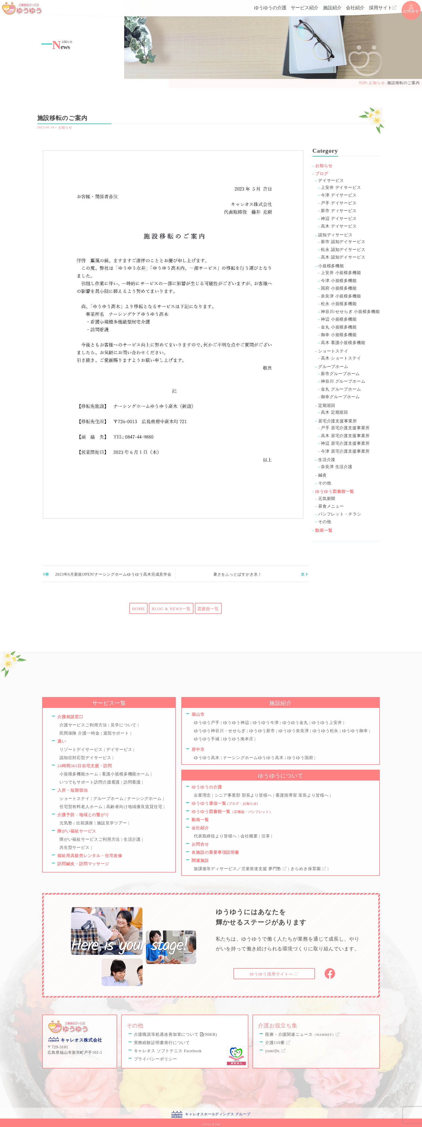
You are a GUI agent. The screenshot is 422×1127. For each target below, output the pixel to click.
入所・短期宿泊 (72, 790)
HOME (138, 609)
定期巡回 (327, 405)
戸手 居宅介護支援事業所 (345, 428)
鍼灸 (322, 475)
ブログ (321, 173)
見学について (124, 725)
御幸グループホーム (340, 397)
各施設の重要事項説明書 (215, 852)
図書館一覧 (208, 609)
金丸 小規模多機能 (339, 327)
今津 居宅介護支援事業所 (345, 451)
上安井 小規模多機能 (341, 273)
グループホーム (333, 366)
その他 (324, 483)
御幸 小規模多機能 (339, 335)
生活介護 (327, 459)
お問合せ (411, 8)
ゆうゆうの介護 (270, 7)
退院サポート (116, 733)
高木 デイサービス (339, 226)
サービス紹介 (304, 7)
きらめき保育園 (309, 869)
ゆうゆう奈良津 (294, 731)
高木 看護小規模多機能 (343, 342)
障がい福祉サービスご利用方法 (90, 839)
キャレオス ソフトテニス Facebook (168, 1050)
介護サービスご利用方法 (84, 725)
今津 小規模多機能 (339, 280)
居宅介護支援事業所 (337, 421)
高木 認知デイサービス (343, 257)
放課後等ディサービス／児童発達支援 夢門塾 (241, 869)
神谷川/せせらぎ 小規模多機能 (350, 311)
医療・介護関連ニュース (302, 1033)
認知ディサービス (335, 235)
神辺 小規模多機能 (339, 319)
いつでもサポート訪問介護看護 (90, 782)
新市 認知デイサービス (343, 241)
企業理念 (203, 795)
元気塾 (67, 823)
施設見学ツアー (113, 823)
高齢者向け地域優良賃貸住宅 (135, 806)
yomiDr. (275, 1050)
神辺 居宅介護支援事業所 (345, 443)
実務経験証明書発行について (162, 1041)
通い (61, 741)
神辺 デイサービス (339, 218)
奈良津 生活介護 (336, 467)
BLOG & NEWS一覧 (171, 609)
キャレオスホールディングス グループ (217, 1113)
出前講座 (85, 823)
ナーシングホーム (145, 798)
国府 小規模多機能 (339, 288)
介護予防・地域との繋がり (83, 815)
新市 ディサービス (339, 210)
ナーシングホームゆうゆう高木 (254, 758)
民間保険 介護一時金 (80, 733)
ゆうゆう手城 (207, 739)
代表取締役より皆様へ (216, 836)
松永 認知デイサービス (343, 249)
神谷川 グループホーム (343, 381)
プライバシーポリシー (155, 1058)
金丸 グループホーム (341, 389)
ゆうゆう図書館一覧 (334, 491)
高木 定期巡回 (334, 412)
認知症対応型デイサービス (86, 758)
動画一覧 (324, 530)
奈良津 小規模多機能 (341, 296)
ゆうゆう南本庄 (239, 739)
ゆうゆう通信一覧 (225, 803)
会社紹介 (355, 7)
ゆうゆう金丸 (296, 722)
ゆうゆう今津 (266, 722)
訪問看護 (133, 782)
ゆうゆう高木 (207, 758)
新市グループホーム (340, 373)
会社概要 (249, 836)
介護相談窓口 (70, 717)
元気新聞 (327, 498)
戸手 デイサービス (339, 203)
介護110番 (277, 1041)
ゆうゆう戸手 (207, 722)
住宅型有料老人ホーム (82, 806)
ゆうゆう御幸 (355, 731)
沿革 (266, 836)
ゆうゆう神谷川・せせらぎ (220, 731)
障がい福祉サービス (76, 831)
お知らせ (65, 127)
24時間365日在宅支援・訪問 (84, 766)
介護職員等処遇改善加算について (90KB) (175, 1033)
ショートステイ (333, 351)
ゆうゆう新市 (262, 731)
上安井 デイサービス (341, 187)
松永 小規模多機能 (339, 304)
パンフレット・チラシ (339, 514)
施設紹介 (332, 7)
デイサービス (331, 180)
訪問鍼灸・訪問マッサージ (83, 864)
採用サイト (383, 7)
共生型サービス (75, 847)
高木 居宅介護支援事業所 (345, 436)
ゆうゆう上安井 (327, 722)
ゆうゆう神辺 (236, 722)
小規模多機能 (331, 266)
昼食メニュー (331, 506)
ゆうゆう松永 (326, 731)
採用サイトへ (274, 973)
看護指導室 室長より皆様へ (303, 795)
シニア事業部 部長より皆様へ (244, 795)
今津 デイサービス (339, 195)
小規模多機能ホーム (80, 774)
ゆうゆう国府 (300, 758)
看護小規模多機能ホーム (126, 774)
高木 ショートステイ (341, 358)
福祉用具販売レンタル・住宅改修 (89, 855)
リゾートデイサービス (82, 749)
